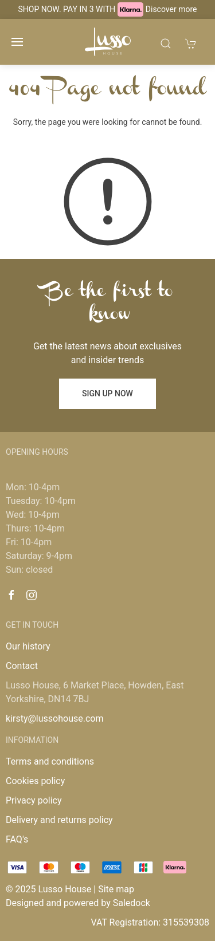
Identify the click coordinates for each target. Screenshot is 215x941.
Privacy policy (34, 800)
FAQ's (17, 839)
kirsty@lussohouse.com (54, 718)
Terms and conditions (50, 761)
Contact (22, 665)
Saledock (131, 902)
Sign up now (107, 393)
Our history (28, 646)
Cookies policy (35, 780)
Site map (116, 889)
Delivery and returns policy (59, 819)
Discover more (171, 9)
